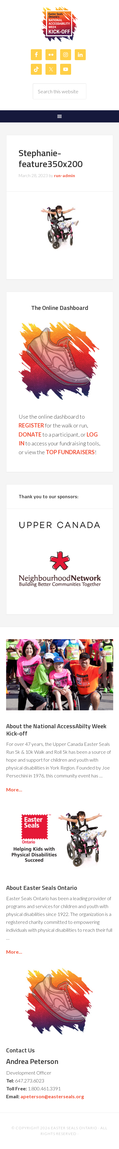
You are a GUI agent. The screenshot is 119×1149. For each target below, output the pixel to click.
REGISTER (31, 425)
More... (14, 789)
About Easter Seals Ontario (41, 887)
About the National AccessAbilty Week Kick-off (56, 729)
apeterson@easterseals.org (52, 1096)
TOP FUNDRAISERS (70, 452)
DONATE (30, 434)
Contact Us (20, 1050)
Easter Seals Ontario (74, 1128)
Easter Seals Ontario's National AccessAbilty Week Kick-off (59, 24)
